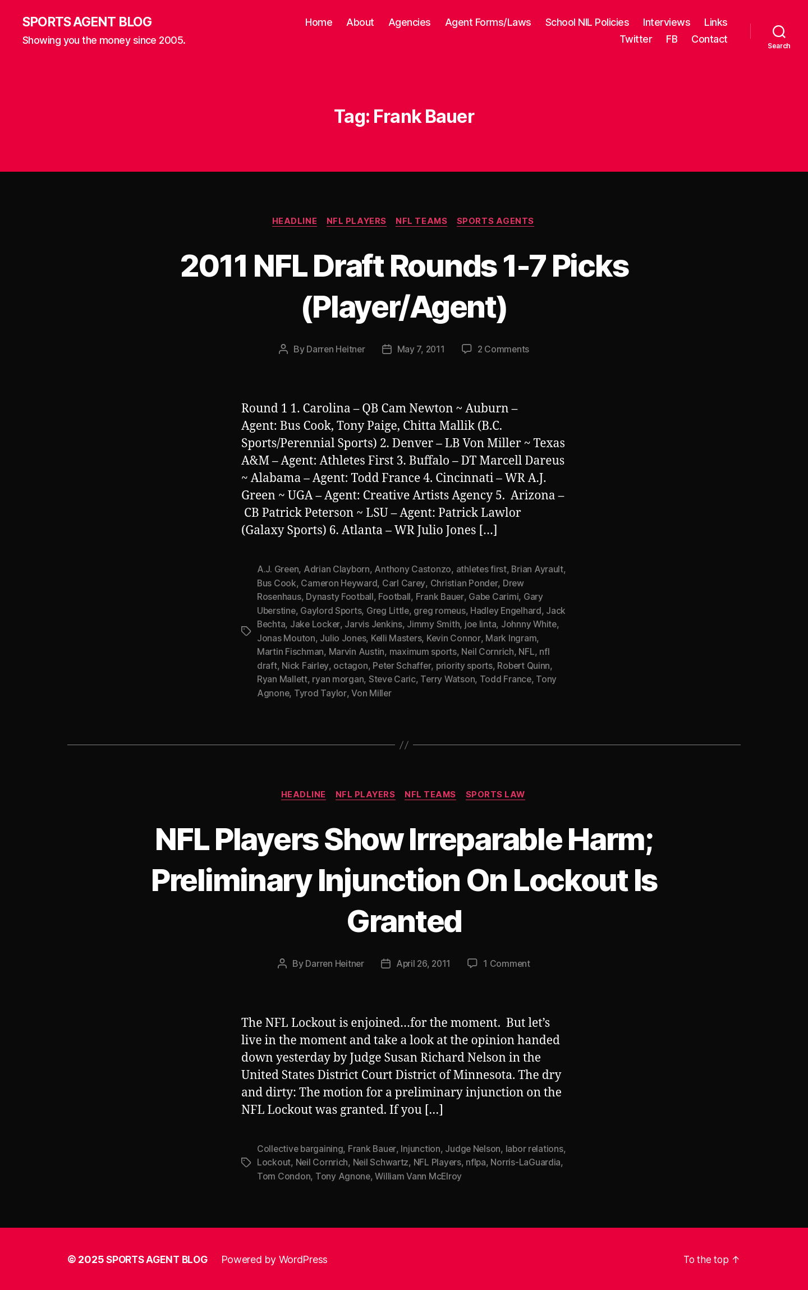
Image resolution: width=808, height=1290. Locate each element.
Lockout (314, 1161)
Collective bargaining (301, 1148)
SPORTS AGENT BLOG (90, 22)
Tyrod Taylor (344, 691)
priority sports (499, 665)
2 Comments (504, 350)
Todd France (537, 678)
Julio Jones (372, 638)
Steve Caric (422, 678)
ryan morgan (367, 678)
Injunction (422, 1148)
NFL (265, 665)
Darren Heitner (335, 350)
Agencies (409, 23)
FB (671, 39)
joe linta (504, 624)
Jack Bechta (282, 624)
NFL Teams (424, 222)
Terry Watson (478, 678)
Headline (292, 222)
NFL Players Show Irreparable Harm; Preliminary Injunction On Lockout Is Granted (404, 877)
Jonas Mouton (315, 638)
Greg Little (391, 611)
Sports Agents (499, 222)
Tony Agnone (285, 691)
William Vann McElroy (466, 1175)
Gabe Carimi (496, 597)
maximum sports (457, 651)
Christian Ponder (500, 584)
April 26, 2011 (424, 962)
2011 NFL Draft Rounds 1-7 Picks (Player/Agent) (404, 286)
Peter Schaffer (435, 665)
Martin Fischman (323, 651)
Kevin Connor (484, 638)
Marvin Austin (390, 651)
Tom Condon (330, 1175)
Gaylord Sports (333, 611)
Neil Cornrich (522, 651)
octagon (383, 665)
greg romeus (443, 611)
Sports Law (500, 794)
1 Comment (508, 962)
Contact (709, 39)
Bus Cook (311, 584)
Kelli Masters (427, 638)
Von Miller (394, 691)
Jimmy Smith (457, 624)
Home (318, 23)
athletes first (483, 570)
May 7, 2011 (421, 350)
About (360, 23)
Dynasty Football (340, 597)
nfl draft (294, 665)
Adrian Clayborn (338, 570)
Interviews (666, 23)
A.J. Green (278, 570)
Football (395, 597)
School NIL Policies (587, 23)
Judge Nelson (475, 1148)
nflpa (518, 1161)
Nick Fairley (338, 665)
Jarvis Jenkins (397, 624)
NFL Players (356, 222)
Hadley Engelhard (511, 611)
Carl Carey (439, 584)
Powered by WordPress (279, 1258)
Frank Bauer (441, 597)
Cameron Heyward (374, 584)
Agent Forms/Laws (488, 23)
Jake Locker (338, 624)
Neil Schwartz (422, 1161)
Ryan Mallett (311, 678)
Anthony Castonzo (414, 570)
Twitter (636, 39)
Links (716, 23)
